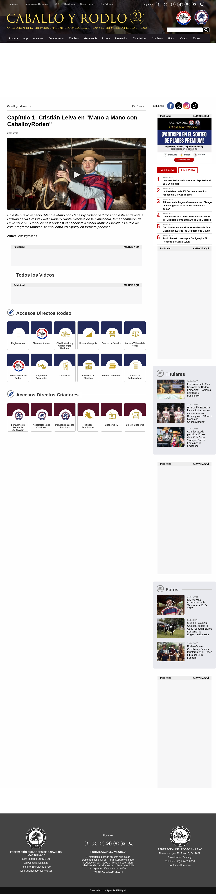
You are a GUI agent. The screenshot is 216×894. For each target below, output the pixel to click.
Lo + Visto (188, 170)
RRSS (56, 4)
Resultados (121, 38)
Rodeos (106, 38)
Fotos (171, 38)
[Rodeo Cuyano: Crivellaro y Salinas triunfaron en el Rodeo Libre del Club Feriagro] (184, 650)
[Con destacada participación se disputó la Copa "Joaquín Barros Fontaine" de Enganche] (184, 437)
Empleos (74, 38)
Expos (196, 38)
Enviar (140, 106)
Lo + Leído (166, 170)
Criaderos (157, 38)
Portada (13, 38)
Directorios (69, 4)
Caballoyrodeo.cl (17, 106)
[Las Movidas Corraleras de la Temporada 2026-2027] (184, 602)
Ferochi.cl (13, 4)
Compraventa (56, 38)
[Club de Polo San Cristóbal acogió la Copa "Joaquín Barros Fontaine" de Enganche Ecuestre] (184, 627)
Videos (184, 38)
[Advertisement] (108, 69)
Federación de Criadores (36, 4)
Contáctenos (106, 4)
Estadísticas (139, 38)
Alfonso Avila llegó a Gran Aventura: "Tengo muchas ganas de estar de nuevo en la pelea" (187, 205)
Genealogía (90, 38)
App (25, 38)
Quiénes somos (87, 4)
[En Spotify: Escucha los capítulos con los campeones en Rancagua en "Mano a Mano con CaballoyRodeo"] (184, 413)
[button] (76, 175)
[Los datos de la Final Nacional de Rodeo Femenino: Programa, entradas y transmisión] (184, 388)
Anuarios (38, 38)
